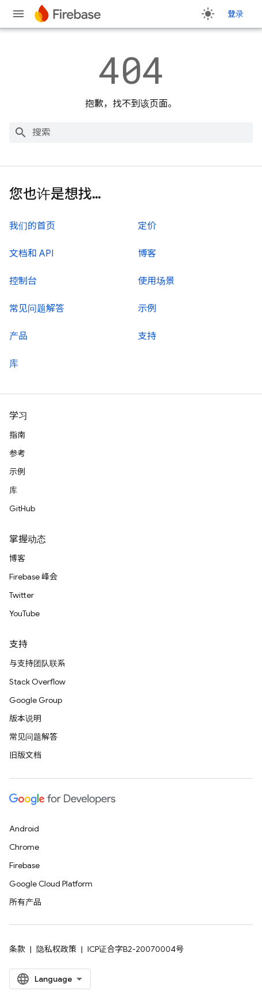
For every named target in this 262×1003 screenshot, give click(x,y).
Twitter (21, 595)
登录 (236, 14)
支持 (147, 336)
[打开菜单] (18, 14)
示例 (147, 308)
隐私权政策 (56, 949)
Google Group (35, 700)
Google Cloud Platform (51, 883)
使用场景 (156, 281)
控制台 (23, 281)
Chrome (24, 847)
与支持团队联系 (37, 663)
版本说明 (25, 718)
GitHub (22, 508)
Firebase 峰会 (33, 577)
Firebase (24, 865)
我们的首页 (32, 226)
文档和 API (31, 253)
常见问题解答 (36, 308)
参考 (17, 453)
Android (24, 828)
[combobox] (131, 132)
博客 (147, 253)
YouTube (24, 613)
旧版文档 (25, 755)
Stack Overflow (37, 682)
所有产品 (25, 902)
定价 (147, 226)
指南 (17, 435)
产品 (18, 336)
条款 (17, 949)
